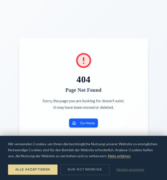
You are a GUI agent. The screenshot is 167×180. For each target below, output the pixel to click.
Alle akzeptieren (32, 169)
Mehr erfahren (119, 156)
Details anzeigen (130, 169)
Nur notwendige (85, 169)
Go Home (83, 123)
